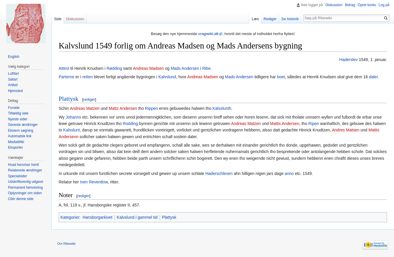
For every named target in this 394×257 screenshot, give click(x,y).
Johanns (73, 117)
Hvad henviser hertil (23, 165)
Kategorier (69, 217)
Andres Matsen (345, 130)
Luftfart (13, 74)
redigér (89, 99)
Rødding (114, 68)
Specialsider (17, 176)
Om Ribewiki (66, 243)
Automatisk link (20, 136)
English (13, 57)
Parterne (66, 76)
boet (281, 76)
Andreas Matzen (85, 108)
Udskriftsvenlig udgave (25, 182)
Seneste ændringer (23, 125)
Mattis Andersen (284, 123)
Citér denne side (20, 199)
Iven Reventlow (94, 182)
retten (87, 76)
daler (373, 76)
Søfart (13, 79)
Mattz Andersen (123, 108)
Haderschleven (219, 173)
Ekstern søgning (20, 130)
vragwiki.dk (208, 34)
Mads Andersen (185, 68)
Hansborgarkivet (97, 217)
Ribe (206, 68)
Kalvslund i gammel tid (137, 217)
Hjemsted (15, 91)
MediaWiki (16, 142)
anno (289, 173)
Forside (14, 108)
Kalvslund (167, 76)
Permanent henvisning (25, 187)
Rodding (130, 123)
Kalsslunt (71, 130)
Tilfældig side (18, 113)
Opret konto (367, 5)
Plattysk (69, 98)
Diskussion (333, 5)
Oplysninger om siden (25, 193)
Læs (255, 19)
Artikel (13, 85)
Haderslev (348, 59)
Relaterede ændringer (25, 170)
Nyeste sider (17, 119)
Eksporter (15, 147)
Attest (64, 68)
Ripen (313, 123)
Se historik (290, 19)
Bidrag (350, 5)
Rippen (151, 108)
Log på (384, 5)
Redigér (270, 19)
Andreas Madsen (148, 68)
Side (58, 19)
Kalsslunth (221, 108)
